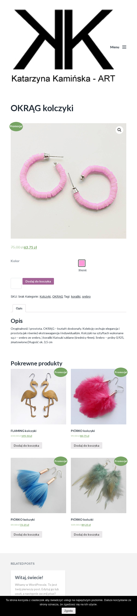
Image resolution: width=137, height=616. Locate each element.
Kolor (15, 261)
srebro (86, 296)
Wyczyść (83, 270)
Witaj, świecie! (29, 592)
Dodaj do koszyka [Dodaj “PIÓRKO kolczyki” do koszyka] (86, 445)
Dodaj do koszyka (38, 281)
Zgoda (68, 610)
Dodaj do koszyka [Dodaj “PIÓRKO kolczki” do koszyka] (86, 534)
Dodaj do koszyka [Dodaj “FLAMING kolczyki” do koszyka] (26, 445)
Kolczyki (45, 296)
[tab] (19, 308)
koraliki (75, 296)
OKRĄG (57, 296)
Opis (19, 308)
